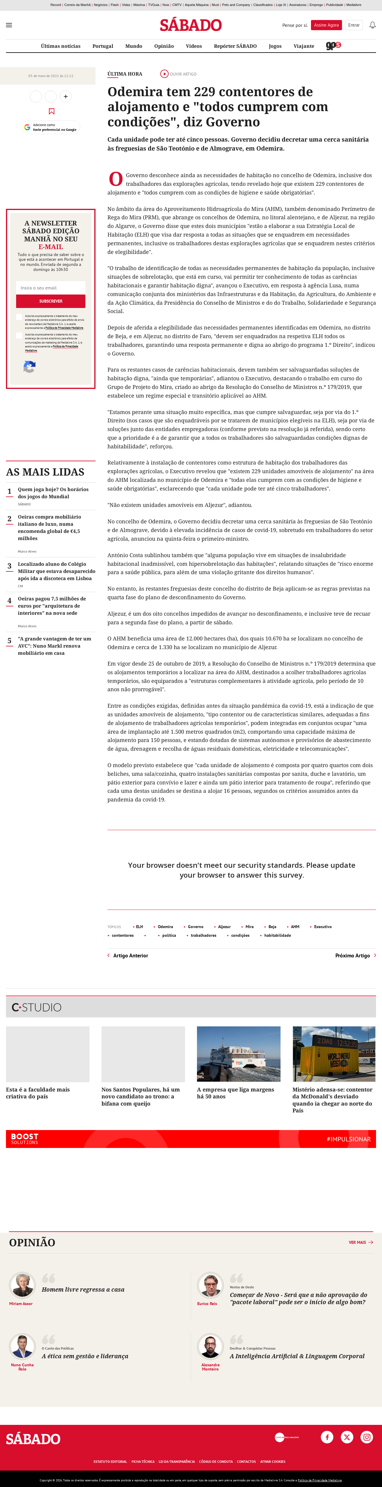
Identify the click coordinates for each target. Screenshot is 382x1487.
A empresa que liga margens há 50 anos (235, 1093)
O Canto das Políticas (58, 1348)
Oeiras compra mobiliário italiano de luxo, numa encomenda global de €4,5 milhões (49, 527)
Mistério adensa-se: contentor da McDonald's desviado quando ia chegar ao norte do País (332, 1100)
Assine (326, 25)
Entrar (354, 25)
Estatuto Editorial (110, 1461)
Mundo (133, 46)
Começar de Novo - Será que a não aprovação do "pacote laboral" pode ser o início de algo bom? (298, 1298)
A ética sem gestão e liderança (85, 1356)
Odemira (165, 926)
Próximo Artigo (352, 955)
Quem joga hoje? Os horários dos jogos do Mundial (53, 493)
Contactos (246, 1461)
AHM (294, 926)
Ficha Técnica (143, 1461)
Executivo (322, 926)
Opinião (164, 46)
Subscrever (50, 301)
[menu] (9, 25)
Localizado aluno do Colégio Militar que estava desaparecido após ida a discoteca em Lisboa (57, 571)
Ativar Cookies (272, 1461)
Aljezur (224, 926)
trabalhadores (203, 935)
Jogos (275, 46)
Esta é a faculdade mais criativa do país (38, 1093)
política (168, 935)
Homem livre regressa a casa (84, 1289)
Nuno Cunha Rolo (22, 1366)
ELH (139, 926)
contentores (122, 935)
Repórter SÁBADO (235, 46)
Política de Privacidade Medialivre (64, 327)
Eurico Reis (207, 1303)
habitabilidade (277, 935)
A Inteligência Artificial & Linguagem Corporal (297, 1356)
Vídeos (194, 46)
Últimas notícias (61, 46)
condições (239, 935)
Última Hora (124, 73)
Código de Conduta (216, 1461)
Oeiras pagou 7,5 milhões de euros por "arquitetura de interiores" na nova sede (52, 605)
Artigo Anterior (130, 955)
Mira (249, 926)
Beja (271, 926)
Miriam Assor (21, 1303)
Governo (195, 926)
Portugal (103, 46)
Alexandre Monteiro (210, 1366)
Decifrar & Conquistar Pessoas (252, 1348)
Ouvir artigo (178, 74)
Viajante (304, 46)
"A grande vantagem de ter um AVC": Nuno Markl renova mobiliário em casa (54, 645)
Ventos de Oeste (242, 1287)
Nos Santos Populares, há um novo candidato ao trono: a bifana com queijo (140, 1096)
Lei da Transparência (177, 1461)
